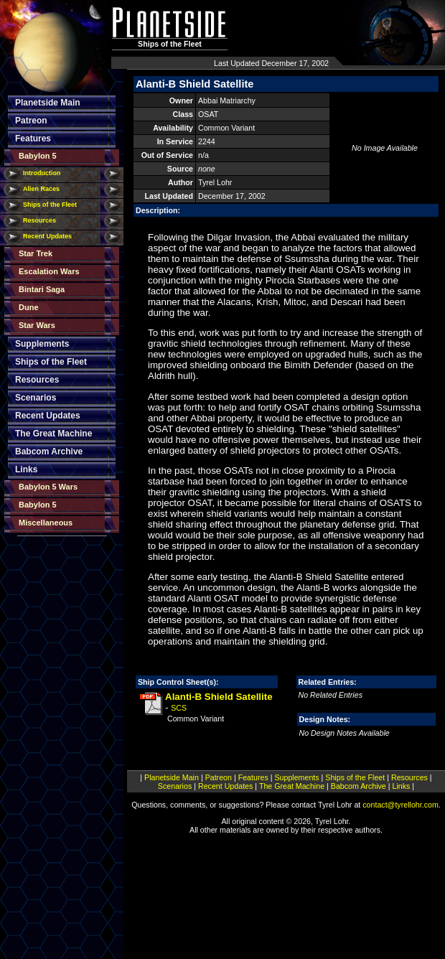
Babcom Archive (49, 451)
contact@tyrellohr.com (400, 804)
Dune (29, 307)
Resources (39, 220)
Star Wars (37, 325)
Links (26, 469)
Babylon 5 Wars (48, 486)
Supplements (42, 344)
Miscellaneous (45, 522)
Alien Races (41, 188)
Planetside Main (47, 103)
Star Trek (35, 253)
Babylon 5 (38, 155)
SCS (179, 707)
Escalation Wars (49, 271)
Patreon (31, 121)
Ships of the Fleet (50, 204)
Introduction (42, 173)
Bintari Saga (42, 289)
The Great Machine (53, 434)
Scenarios (35, 398)
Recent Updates (47, 236)
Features (33, 139)
